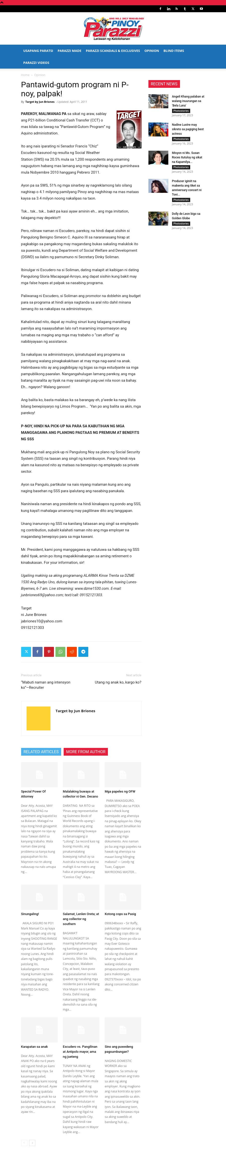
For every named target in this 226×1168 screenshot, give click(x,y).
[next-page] (32, 1143)
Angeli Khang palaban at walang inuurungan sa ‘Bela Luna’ (188, 101)
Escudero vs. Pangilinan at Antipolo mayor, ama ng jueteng (80, 1051)
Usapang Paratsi (38, 50)
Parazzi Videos (36, 62)
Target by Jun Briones (39, 102)
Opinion (151, 50)
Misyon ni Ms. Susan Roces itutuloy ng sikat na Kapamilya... (187, 159)
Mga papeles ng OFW (120, 791)
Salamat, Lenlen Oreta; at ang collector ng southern (81, 919)
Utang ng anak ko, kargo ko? (118, 682)
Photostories (181, 111)
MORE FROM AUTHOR (85, 751)
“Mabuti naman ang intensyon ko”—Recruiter (46, 685)
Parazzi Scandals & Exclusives (113, 50)
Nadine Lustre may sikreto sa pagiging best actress (188, 130)
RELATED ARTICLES (41, 751)
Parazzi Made (70, 50)
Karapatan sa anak (34, 1047)
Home (25, 75)
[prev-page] (24, 1143)
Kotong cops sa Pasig (120, 914)
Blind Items (174, 50)
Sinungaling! (30, 914)
